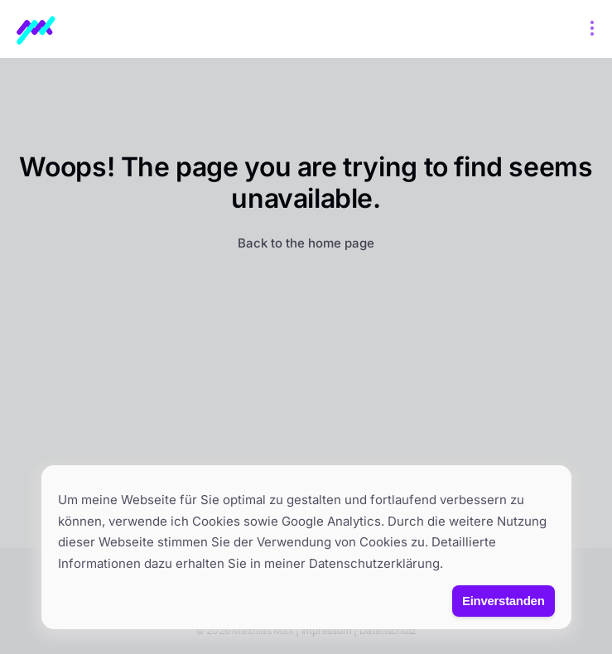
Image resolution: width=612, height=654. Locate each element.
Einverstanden (503, 601)
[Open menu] (592, 29)
